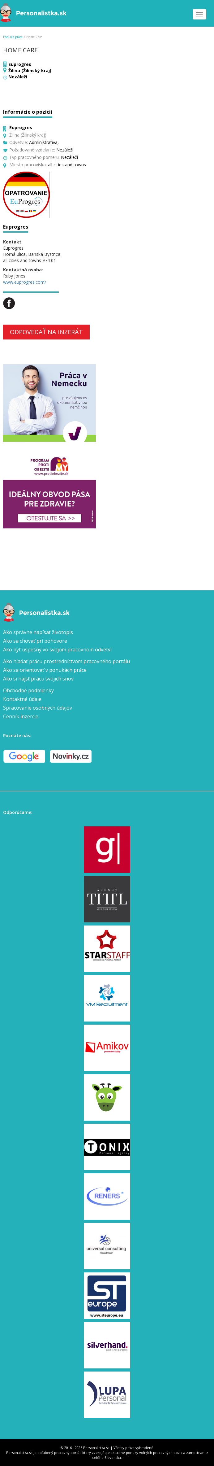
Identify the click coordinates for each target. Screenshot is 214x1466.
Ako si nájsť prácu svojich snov (38, 678)
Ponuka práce (13, 37)
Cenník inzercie (20, 716)
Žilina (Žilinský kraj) (29, 70)
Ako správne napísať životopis (38, 632)
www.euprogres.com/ (24, 282)
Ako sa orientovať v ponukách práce (45, 670)
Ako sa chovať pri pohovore (35, 640)
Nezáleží (17, 77)
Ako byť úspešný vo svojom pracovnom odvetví (57, 649)
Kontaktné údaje (22, 699)
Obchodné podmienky (28, 690)
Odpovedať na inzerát (46, 332)
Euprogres (19, 64)
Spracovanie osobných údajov (37, 707)
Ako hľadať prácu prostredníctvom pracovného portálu (66, 661)
